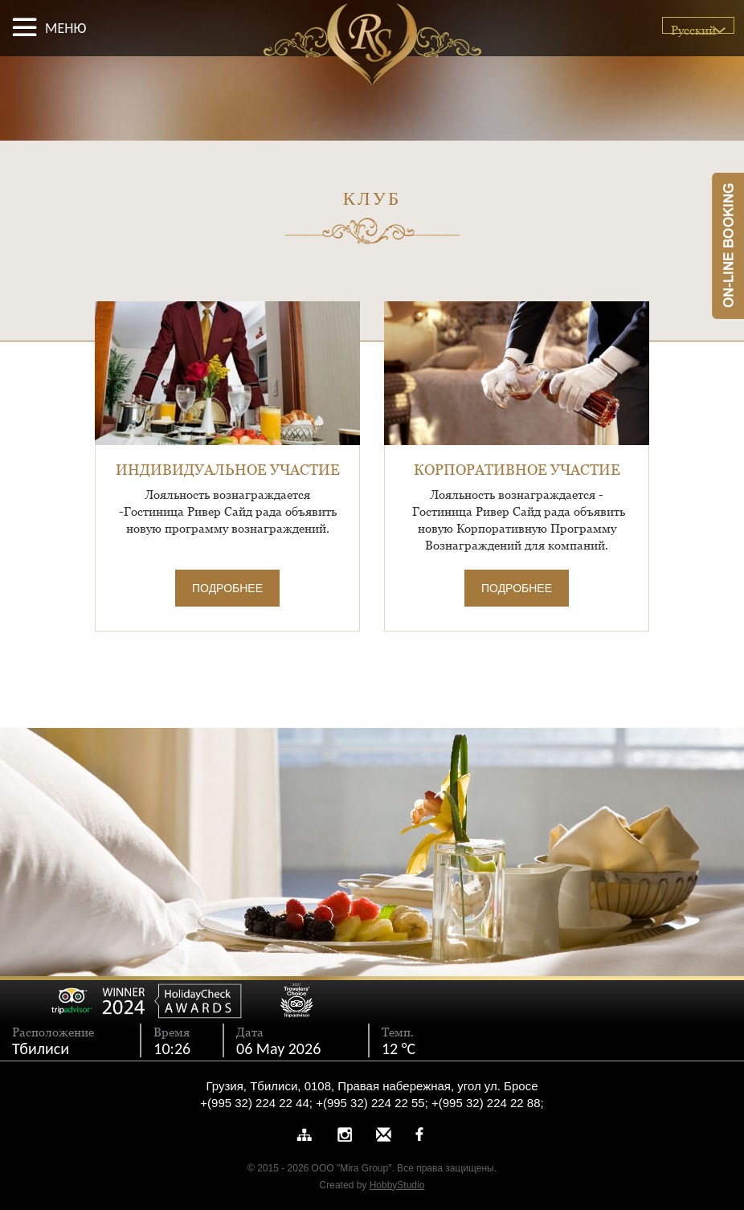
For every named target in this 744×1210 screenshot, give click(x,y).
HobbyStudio (397, 1185)
